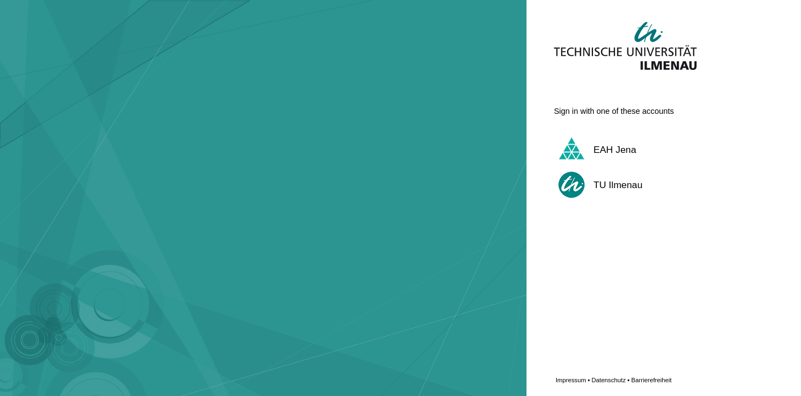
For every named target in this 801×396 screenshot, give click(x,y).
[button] (650, 149)
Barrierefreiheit (651, 380)
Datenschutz (610, 380)
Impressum (573, 380)
